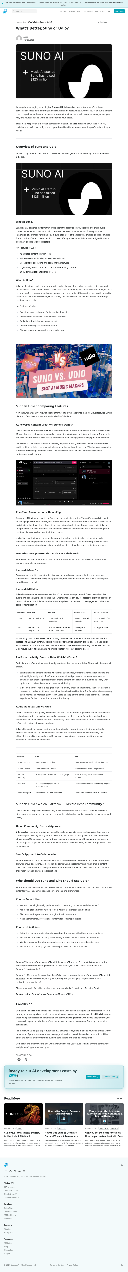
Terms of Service (57, 1265)
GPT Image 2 (9, 1187)
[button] (19, 1128)
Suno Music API (43, 962)
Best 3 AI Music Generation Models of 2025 (52, 994)
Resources (100, 11)
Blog (6, 1246)
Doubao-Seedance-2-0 (13, 1190)
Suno (18, 227)
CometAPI (21, 962)
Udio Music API (63, 962)
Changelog (8, 1250)
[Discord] (20, 1171)
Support (7, 1253)
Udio (18, 286)
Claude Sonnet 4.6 (11, 1197)
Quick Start (8, 1208)
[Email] (6, 1171)
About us (7, 1229)
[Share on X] (26, 1059)
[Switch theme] (122, 1165)
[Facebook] (10, 1171)
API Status (8, 1218)
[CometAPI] (5, 11)
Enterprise (8, 1232)
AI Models (8, 1243)
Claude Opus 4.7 (10, 1194)
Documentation (10, 1211)
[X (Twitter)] (15, 1171)
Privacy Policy (72, 1265)
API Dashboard (10, 1215)
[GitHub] (24, 1171)
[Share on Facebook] (19, 1059)
